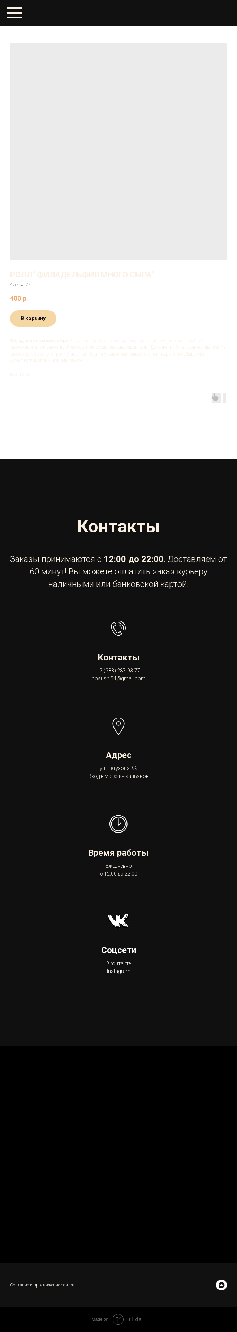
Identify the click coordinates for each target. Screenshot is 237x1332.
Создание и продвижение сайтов (42, 1285)
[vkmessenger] (221, 1285)
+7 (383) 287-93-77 (118, 670)
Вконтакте (118, 963)
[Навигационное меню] (14, 13)
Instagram (118, 971)
